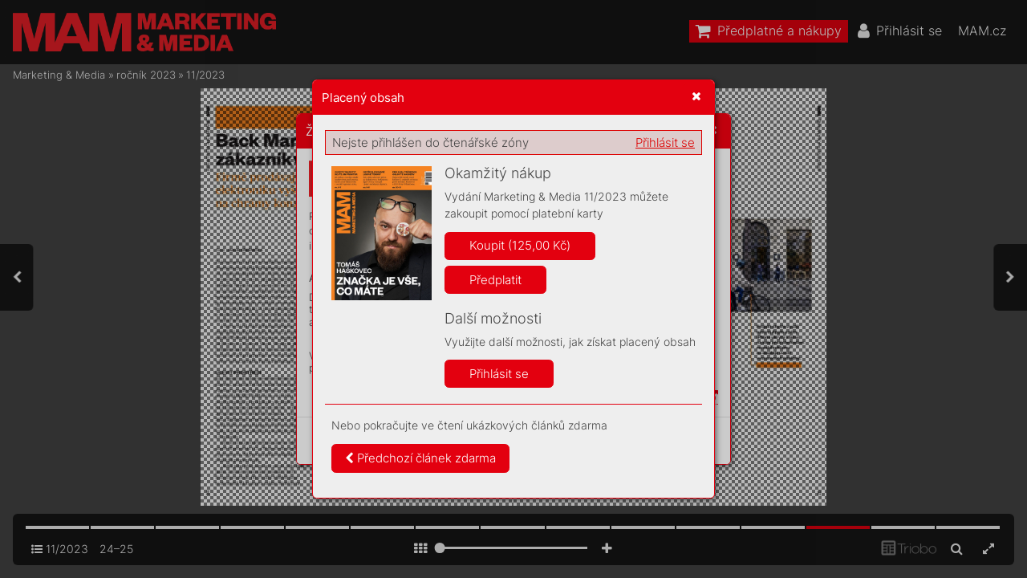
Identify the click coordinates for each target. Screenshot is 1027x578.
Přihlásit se (665, 142)
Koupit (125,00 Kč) (519, 245)
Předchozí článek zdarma (420, 458)
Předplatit (495, 279)
